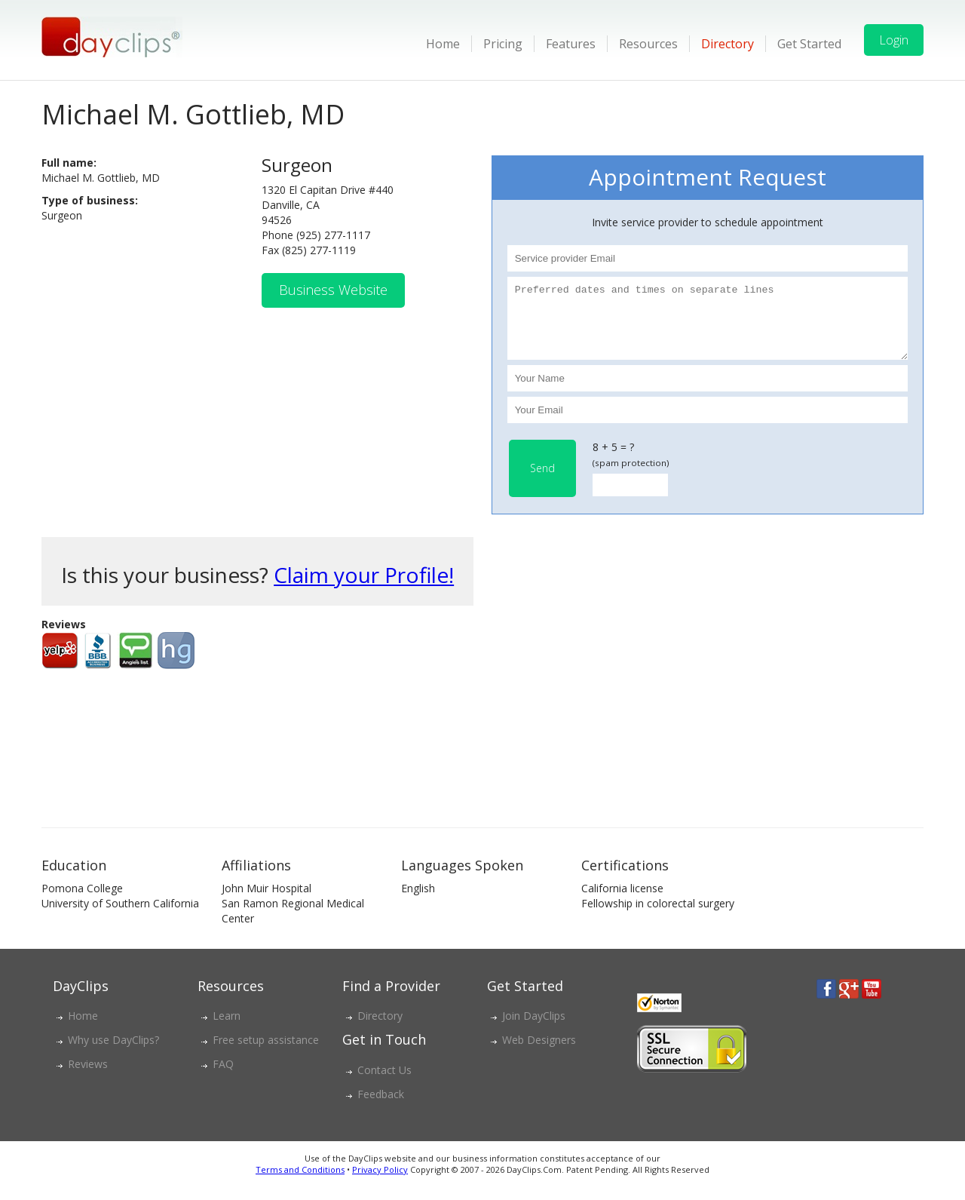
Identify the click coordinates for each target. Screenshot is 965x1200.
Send (542, 481)
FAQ (223, 1077)
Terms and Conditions (300, 1183)
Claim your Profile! (364, 588)
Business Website (333, 290)
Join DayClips (533, 1029)
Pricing (502, 43)
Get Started (809, 43)
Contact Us (384, 1083)
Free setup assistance (266, 1053)
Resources (648, 43)
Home (443, 43)
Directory (727, 43)
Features (571, 43)
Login (893, 40)
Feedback (380, 1107)
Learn (226, 1029)
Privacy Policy (380, 1183)
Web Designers (539, 1053)
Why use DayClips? (113, 1053)
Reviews (88, 1077)
